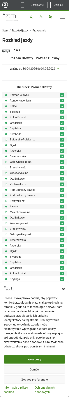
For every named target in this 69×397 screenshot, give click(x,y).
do (32, 69)
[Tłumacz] (51, 17)
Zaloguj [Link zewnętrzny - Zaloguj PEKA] (58, 4)
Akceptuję (34, 359)
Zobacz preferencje (34, 379)
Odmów (34, 369)
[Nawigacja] (63, 17)
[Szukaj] (32, 16)
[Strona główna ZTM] (10, 17)
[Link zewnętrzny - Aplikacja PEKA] (22, 5)
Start (5, 30)
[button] (63, 289)
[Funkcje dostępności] (41, 17)
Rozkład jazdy (20, 30)
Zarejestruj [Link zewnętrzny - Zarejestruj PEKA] (37, 4)
